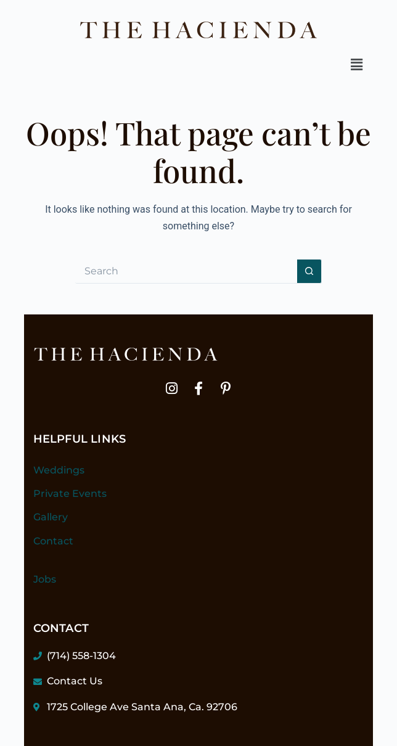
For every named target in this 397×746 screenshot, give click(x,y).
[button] (356, 64)
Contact (53, 541)
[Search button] (309, 271)
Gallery (50, 517)
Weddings (58, 470)
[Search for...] (186, 271)
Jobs (44, 579)
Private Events (70, 493)
